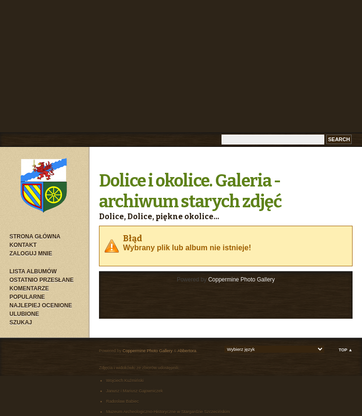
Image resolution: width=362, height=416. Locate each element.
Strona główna (34, 236)
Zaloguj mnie (30, 253)
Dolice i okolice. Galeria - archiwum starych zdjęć (190, 191)
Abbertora (187, 350)
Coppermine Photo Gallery (241, 279)
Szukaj (20, 322)
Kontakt (23, 245)
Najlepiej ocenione (40, 305)
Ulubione (24, 314)
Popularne (27, 297)
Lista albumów (33, 271)
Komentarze (29, 288)
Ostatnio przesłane (41, 280)
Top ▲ (345, 350)
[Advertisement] (181, 66)
